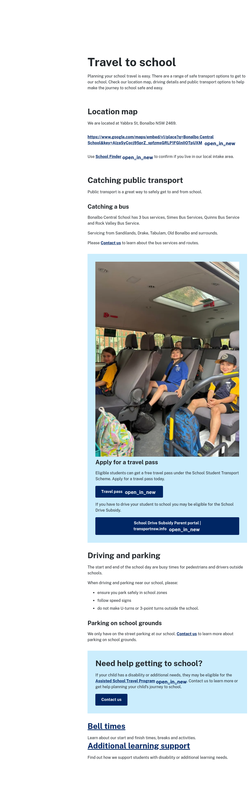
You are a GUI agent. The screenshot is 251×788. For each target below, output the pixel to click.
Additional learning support (139, 745)
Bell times (106, 726)
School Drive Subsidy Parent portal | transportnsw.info (167, 526)
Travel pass (128, 492)
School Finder (124, 156)
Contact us (111, 243)
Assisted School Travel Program (141, 681)
